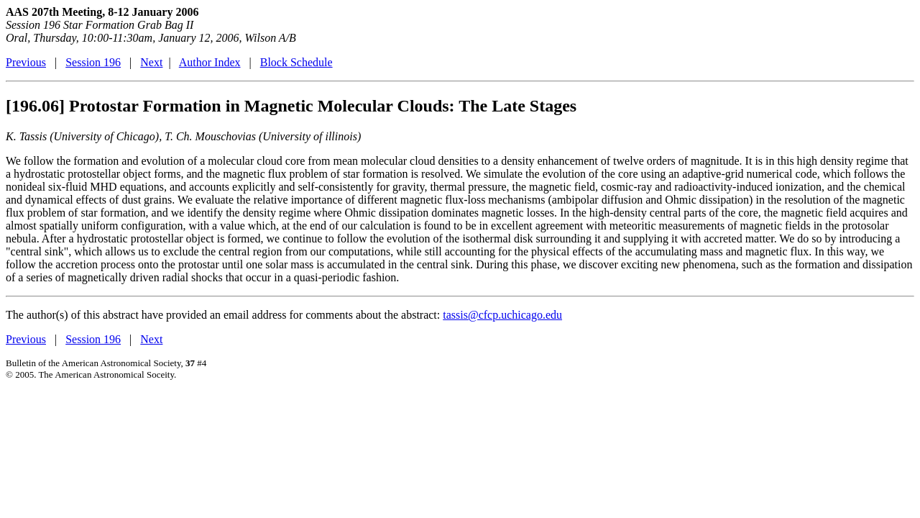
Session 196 (93, 62)
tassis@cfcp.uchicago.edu (502, 315)
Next (151, 62)
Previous (26, 62)
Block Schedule (296, 62)
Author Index (210, 62)
